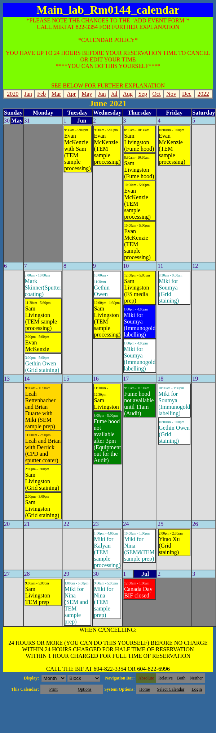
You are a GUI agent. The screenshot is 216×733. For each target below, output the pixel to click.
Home (144, 689)
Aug (128, 94)
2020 (12, 94)
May (86, 94)
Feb (41, 94)
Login (196, 689)
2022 (203, 94)
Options (85, 689)
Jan (28, 94)
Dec (186, 94)
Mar (56, 94)
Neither (196, 678)
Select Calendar (171, 689)
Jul (114, 94)
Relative (165, 678)
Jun (102, 94)
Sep (142, 94)
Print (53, 689)
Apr (71, 94)
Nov (171, 94)
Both (181, 678)
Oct (157, 94)
